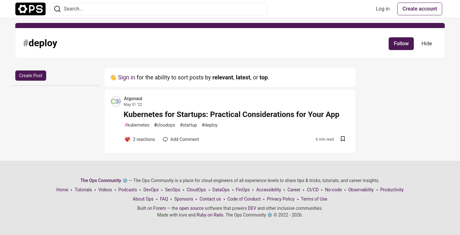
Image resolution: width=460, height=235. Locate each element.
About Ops (143, 199)
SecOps (172, 189)
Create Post (30, 75)
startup (188, 125)
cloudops (164, 125)
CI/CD (313, 189)
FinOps (243, 189)
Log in (383, 9)
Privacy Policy (280, 199)
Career (293, 189)
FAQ (164, 199)
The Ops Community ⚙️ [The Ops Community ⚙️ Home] (104, 180)
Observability (361, 189)
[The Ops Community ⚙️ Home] (30, 9)
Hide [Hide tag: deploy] (426, 43)
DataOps (221, 189)
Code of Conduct (244, 199)
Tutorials (83, 189)
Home (62, 189)
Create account (419, 9)
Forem (159, 208)
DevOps (151, 189)
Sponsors (183, 199)
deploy (210, 125)
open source (191, 208)
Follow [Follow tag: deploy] (401, 43)
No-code (333, 189)
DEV (252, 208)
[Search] (57, 9)
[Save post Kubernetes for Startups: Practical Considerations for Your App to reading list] (342, 139)
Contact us (210, 199)
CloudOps (196, 189)
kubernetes (137, 125)
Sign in (126, 77)
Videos (105, 189)
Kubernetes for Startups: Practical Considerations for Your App (231, 114)
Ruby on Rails (210, 214)
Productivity (392, 189)
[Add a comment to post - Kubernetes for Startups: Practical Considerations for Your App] (139, 139)
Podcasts (128, 189)
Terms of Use (314, 199)
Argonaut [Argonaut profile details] (133, 98)
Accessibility (268, 189)
